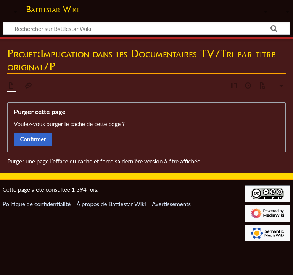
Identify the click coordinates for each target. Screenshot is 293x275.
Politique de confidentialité (37, 204)
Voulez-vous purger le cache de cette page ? (69, 123)
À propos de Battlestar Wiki (111, 204)
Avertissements (171, 204)
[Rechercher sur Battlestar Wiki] (146, 28)
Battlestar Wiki (52, 9)
